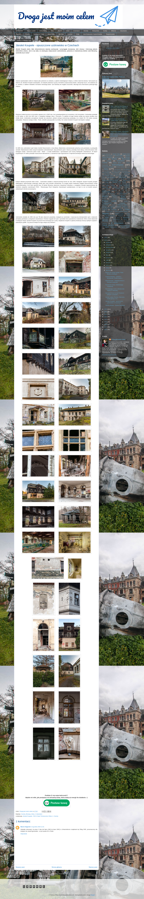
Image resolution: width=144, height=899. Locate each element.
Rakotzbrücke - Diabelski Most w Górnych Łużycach (114, 281)
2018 (106, 324)
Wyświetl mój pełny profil (109, 355)
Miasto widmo (123, 193)
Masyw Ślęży (119, 192)
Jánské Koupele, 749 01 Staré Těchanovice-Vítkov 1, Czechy (40, 816)
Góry (52, 31)
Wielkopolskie (116, 219)
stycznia (108, 270)
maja (107, 260)
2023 (106, 311)
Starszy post (93, 867)
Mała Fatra (124, 190)
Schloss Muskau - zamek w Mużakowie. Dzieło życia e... (114, 277)
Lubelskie (127, 187)
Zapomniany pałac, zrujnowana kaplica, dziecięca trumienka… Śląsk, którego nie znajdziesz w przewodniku (119, 134)
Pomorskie (105, 205)
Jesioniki (104, 179)
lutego (108, 267)
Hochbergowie (111, 177)
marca (108, 265)
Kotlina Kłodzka (110, 185)
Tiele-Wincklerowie (110, 215)
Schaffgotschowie (107, 208)
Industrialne (123, 31)
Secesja (126, 208)
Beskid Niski (126, 154)
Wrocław (61, 34)
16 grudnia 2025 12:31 (37, 827)
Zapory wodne (125, 227)
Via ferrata (117, 217)
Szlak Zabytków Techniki (121, 211)
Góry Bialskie (126, 169)
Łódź (125, 188)
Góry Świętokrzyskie (107, 175)
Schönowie (118, 208)
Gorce (128, 167)
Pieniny (126, 201)
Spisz (121, 209)
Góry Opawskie (126, 172)
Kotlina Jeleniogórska (123, 184)
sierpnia (108, 252)
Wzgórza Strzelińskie (118, 221)
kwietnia (108, 262)
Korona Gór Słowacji (108, 184)
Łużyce (104, 190)
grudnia (108, 242)
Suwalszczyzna (109, 211)
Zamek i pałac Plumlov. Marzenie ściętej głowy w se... (114, 297)
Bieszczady (51, 34)
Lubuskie (108, 188)
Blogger (92, 895)
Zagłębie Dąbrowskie (110, 227)
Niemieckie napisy (113, 198)
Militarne (113, 31)
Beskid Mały (116, 154)
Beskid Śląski (119, 155)
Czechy (27, 34)
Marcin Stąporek (25, 827)
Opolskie (18, 34)
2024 (106, 309)
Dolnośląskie (43, 31)
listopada (108, 245)
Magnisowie (114, 190)
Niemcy (104, 199)
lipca (107, 255)
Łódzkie (117, 188)
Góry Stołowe (124, 174)
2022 (106, 314)
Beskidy (86, 31)
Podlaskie (122, 203)
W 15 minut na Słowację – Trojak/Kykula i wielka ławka (118, 119)
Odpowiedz (23, 834)
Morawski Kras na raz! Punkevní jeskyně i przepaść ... (114, 293)
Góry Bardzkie (117, 169)
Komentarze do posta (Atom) (60, 873)
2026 (106, 237)
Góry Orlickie (107, 174)
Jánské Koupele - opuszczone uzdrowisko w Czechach (114, 302)
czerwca (108, 257)
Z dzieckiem (19, 31)
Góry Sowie (116, 174)
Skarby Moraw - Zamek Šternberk (115, 305)
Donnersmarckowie (107, 167)
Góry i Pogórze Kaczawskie (121, 171)
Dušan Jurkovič (121, 167)
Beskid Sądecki (109, 155)
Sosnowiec (114, 209)
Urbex (67, 31)
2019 (106, 322)
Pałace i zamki (31, 31)
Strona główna (57, 867)
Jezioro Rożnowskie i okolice (117, 179)
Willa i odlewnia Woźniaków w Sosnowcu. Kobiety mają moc (119, 107)
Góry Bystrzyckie (108, 171)
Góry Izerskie (105, 172)
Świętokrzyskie (110, 34)
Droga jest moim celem (113, 48)
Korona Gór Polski (39, 34)
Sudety (105, 31)
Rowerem (104, 206)
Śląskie (60, 31)
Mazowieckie (113, 193)
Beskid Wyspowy (119, 157)
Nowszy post (20, 867)
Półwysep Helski (122, 205)
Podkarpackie (107, 203)
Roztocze (112, 206)
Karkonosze (126, 180)
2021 (106, 317)
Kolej (77, 34)
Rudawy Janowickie (122, 206)
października (110, 247)
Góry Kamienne (115, 172)
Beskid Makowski (106, 154)
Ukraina (128, 215)
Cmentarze (76, 31)
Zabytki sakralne (108, 225)
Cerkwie (70, 34)
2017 (106, 327)
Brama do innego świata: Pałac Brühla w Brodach (114, 273)
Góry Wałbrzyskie (120, 175)
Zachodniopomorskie (124, 225)
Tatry (128, 214)
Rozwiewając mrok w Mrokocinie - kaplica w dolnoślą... (115, 289)
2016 (106, 329)
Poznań (113, 204)
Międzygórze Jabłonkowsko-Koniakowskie (114, 195)
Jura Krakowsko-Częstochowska (92, 34)
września (108, 250)
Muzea (123, 197)
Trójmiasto (120, 215)
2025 (106, 240)
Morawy (28, 814)
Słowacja (104, 209)
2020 (106, 319)
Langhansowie (116, 187)
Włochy (125, 219)
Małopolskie (95, 31)
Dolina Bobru (117, 163)
